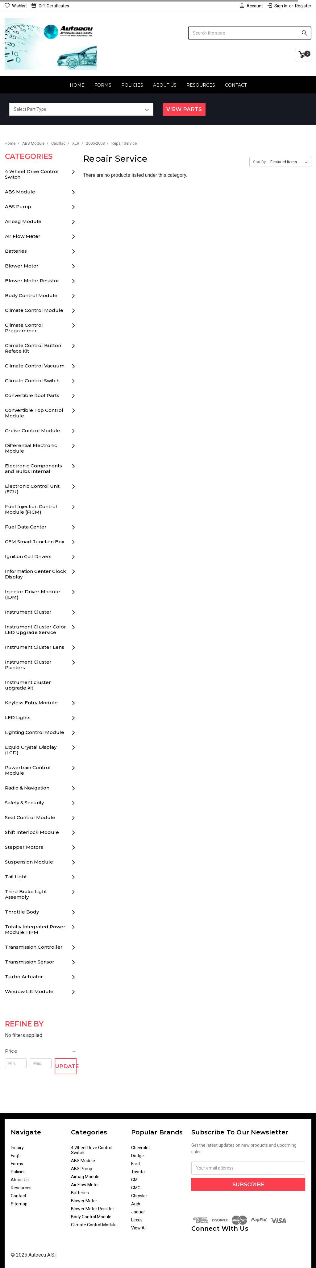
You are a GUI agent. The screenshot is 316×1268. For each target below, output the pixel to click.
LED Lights (18, 717)
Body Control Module (31, 295)
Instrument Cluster (28, 612)
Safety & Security (24, 803)
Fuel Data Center (26, 527)
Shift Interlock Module (32, 832)
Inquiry (17, 1147)
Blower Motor (22, 266)
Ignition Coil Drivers (28, 556)
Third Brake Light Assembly (26, 894)
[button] (41, 1051)
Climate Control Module (34, 310)
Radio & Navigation (27, 788)
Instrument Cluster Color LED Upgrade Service (35, 629)
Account (251, 5)
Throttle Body (22, 912)
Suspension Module (29, 862)
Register (303, 5)
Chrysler (139, 1195)
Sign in (277, 5)
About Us (165, 85)
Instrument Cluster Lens (34, 647)
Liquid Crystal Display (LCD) (30, 750)
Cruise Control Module (32, 430)
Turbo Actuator (24, 977)
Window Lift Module (29, 991)
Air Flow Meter (22, 236)
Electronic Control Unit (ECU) (32, 489)
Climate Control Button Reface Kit (33, 348)
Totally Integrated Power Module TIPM (35, 929)
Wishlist (16, 5)
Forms (102, 85)
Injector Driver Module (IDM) (32, 594)
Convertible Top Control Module (34, 413)
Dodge (137, 1155)
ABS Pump (18, 206)
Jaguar (138, 1211)
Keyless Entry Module (31, 703)
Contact (236, 85)
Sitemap (19, 1203)
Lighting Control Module (34, 732)
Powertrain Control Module (28, 770)
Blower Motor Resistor (32, 281)
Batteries (16, 251)
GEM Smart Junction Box (34, 542)
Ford (135, 1163)
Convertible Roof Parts (32, 395)
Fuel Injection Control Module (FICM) (31, 509)
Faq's (16, 1155)
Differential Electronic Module (31, 448)
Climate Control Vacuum (34, 366)
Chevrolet (140, 1147)
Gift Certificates (50, 5)
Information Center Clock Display (35, 574)
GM (134, 1179)
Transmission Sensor (29, 962)
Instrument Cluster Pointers (28, 664)
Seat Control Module (30, 817)
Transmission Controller (34, 947)
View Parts (184, 109)
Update (65, 1066)
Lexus (137, 1219)
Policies (132, 85)
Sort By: (260, 162)
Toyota (138, 1171)
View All (139, 1227)
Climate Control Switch (32, 380)
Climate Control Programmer (24, 328)
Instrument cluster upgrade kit (28, 685)
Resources (200, 85)
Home (77, 85)
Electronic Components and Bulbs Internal (33, 468)
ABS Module (20, 192)
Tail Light (16, 877)
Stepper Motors (24, 847)
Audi (135, 1203)
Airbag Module (23, 221)
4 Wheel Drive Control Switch (32, 174)
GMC (135, 1187)
